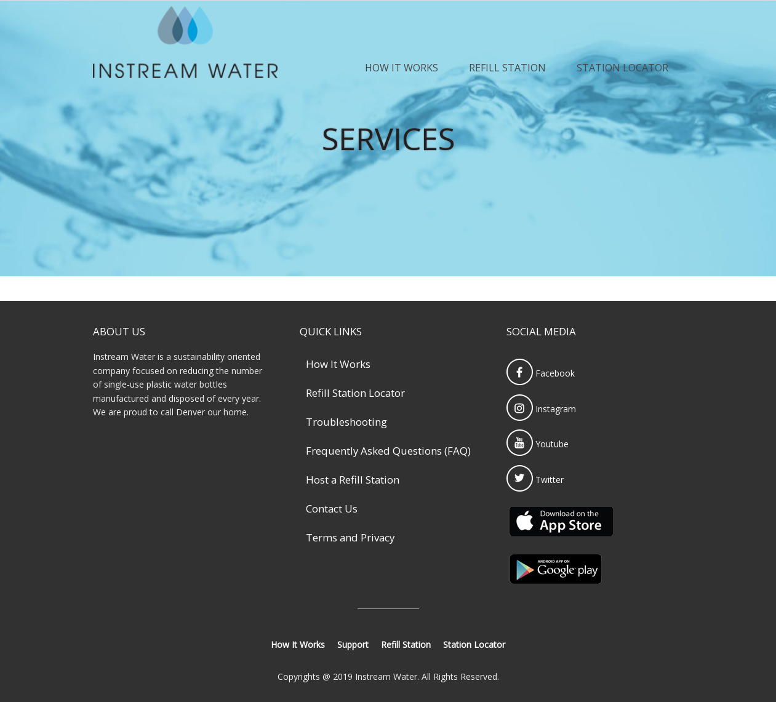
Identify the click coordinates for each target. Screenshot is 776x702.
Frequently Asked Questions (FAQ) (388, 451)
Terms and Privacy (350, 537)
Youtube (537, 444)
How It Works (401, 67)
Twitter (535, 479)
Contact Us (332, 508)
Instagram (541, 409)
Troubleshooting (346, 422)
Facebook (540, 373)
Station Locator (622, 67)
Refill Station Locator (355, 393)
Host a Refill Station (352, 480)
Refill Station (507, 67)
